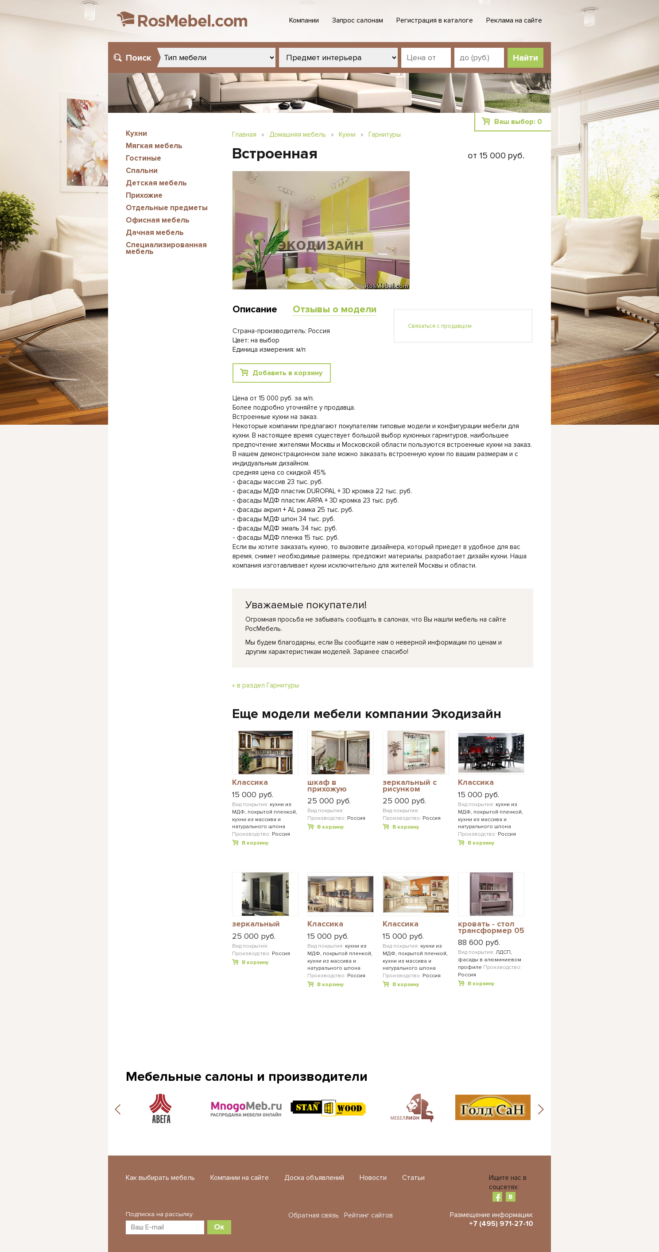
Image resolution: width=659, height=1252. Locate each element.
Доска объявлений (314, 1177)
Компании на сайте (239, 1177)
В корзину (255, 843)
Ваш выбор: (518, 121)
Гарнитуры (384, 134)
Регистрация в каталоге (434, 20)
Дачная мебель (155, 232)
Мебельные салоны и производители (247, 1076)
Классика (250, 782)
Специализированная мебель (166, 248)
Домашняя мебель (297, 134)
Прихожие (144, 195)
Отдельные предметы (167, 207)
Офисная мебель (158, 220)
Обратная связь (313, 1215)
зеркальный (256, 924)
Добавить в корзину (287, 373)
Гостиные (143, 158)
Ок (219, 1227)
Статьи (413, 1177)
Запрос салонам (357, 20)
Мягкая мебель (154, 145)
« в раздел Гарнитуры (265, 685)
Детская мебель (156, 183)
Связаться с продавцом (440, 326)
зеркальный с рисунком (410, 786)
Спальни (142, 170)
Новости (373, 1177)
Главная (244, 134)
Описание (255, 309)
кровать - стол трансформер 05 (491, 927)
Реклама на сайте (514, 20)
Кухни (136, 133)
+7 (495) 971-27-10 (501, 1223)
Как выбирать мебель (160, 1177)
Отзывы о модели (334, 309)
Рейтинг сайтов (368, 1215)
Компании (304, 20)
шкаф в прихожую (327, 786)
